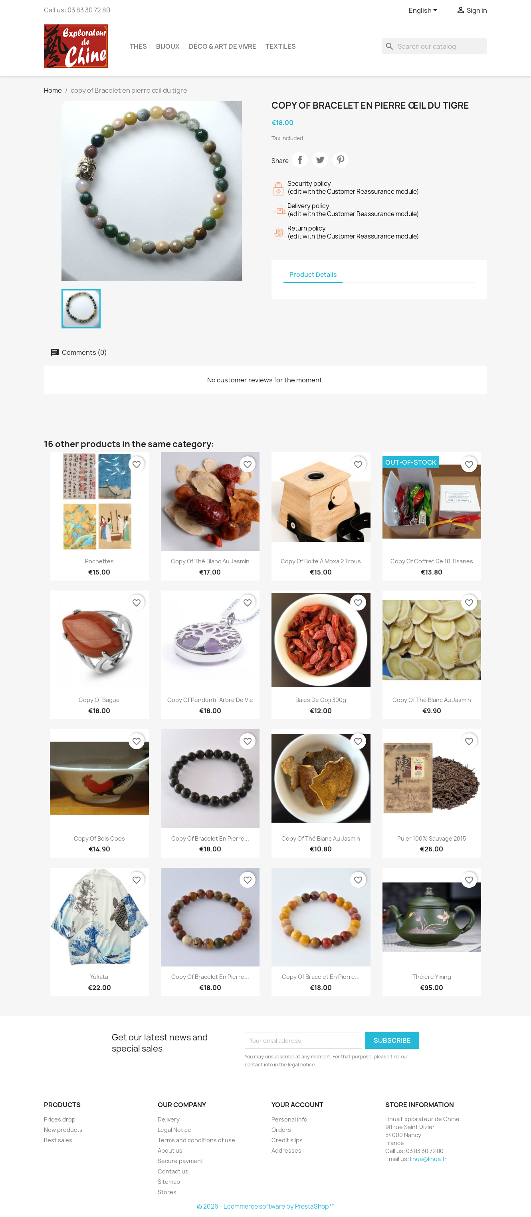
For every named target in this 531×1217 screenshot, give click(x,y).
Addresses (286, 1150)
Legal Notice (174, 1129)
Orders (281, 1129)
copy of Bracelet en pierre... (210, 838)
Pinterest (341, 160)
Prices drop (59, 1119)
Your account (297, 1104)
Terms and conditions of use (196, 1140)
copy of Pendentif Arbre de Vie (210, 700)
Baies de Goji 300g (320, 700)
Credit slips (287, 1140)
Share (300, 160)
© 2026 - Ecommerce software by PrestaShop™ (266, 1206)
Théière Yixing (431, 976)
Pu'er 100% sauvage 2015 (431, 838)
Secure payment (180, 1161)
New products (63, 1129)
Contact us (173, 1171)
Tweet (320, 160)
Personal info (289, 1119)
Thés (138, 46)
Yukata (99, 976)
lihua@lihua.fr (428, 1159)
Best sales (58, 1140)
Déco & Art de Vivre (222, 46)
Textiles (281, 46)
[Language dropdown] (424, 11)
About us (170, 1150)
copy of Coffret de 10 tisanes (431, 561)
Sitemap (169, 1181)
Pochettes (99, 561)
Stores (167, 1192)
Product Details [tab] (313, 274)
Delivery (169, 1119)
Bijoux (168, 46)
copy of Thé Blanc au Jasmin (210, 561)
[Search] (434, 46)
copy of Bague (99, 700)
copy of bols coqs (99, 838)
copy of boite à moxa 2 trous (321, 561)
